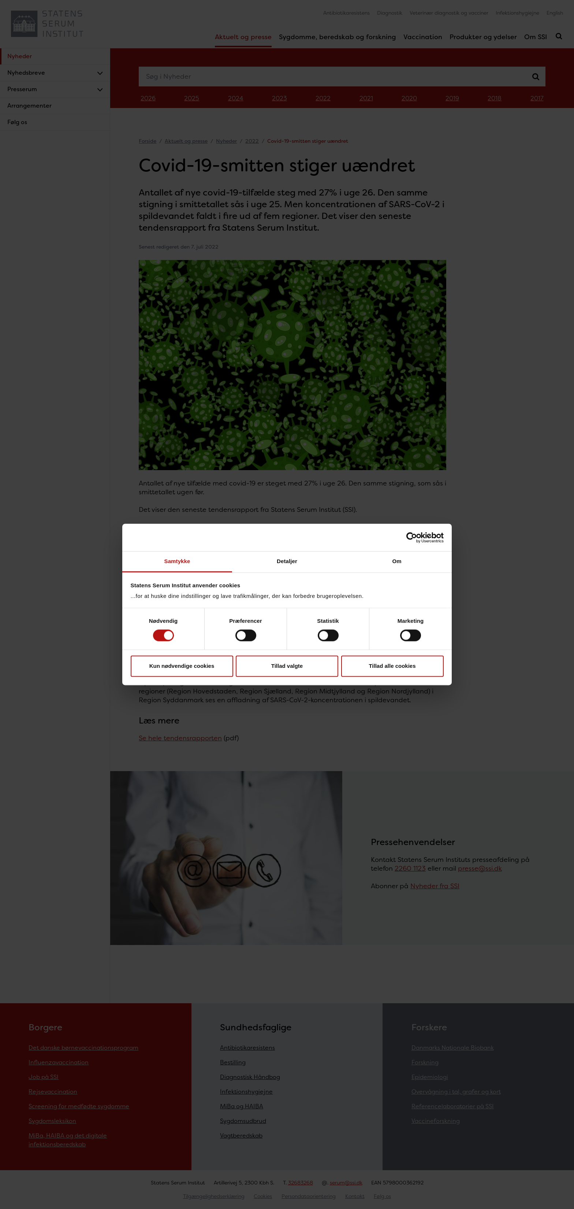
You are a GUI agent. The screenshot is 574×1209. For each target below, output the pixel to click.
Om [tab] (396, 561)
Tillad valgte (287, 666)
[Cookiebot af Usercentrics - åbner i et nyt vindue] (412, 537)
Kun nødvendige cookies (182, 666)
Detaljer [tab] (287, 561)
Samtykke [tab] (177, 561)
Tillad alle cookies (392, 666)
